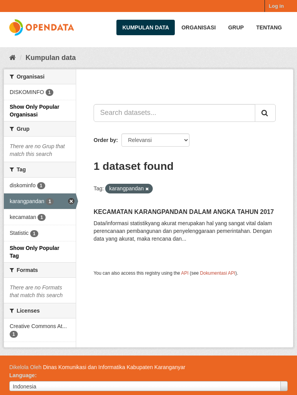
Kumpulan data (145, 27)
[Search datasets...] (174, 113)
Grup (236, 27)
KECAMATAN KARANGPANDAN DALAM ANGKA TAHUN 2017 (184, 212)
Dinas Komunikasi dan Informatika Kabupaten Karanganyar (114, 367)
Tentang (269, 27)
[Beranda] (12, 58)
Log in (276, 6)
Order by (105, 140)
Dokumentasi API (217, 273)
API (184, 273)
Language (22, 375)
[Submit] (265, 113)
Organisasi (198, 27)
